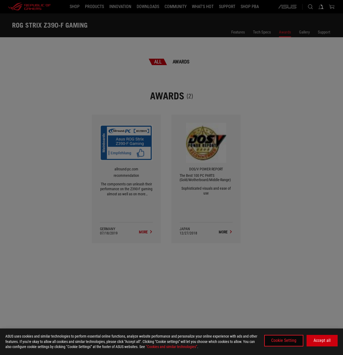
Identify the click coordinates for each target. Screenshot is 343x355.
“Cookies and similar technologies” (171, 347)
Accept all (322, 340)
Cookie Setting (283, 340)
